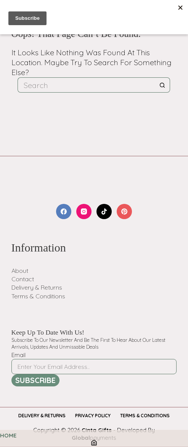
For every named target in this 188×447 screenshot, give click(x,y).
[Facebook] (63, 211)
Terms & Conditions (38, 296)
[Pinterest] (124, 211)
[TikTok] (104, 211)
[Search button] (162, 85)
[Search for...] (86, 85)
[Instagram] (84, 211)
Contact (22, 279)
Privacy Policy (93, 415)
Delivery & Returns (36, 287)
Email (18, 355)
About (19, 270)
